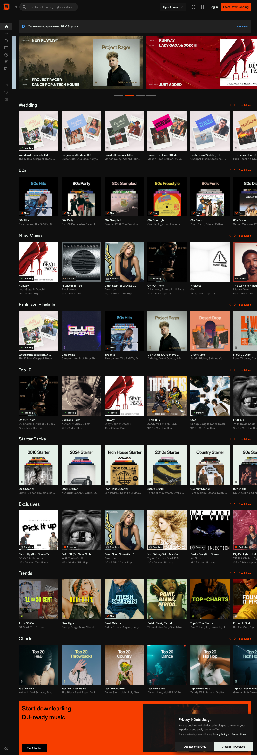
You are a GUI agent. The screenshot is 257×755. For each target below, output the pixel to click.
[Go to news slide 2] (149, 95)
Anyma (167, 627)
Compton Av (110, 358)
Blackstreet (109, 289)
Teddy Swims (153, 627)
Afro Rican (126, 224)
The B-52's (82, 224)
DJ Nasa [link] (119, 554)
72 (189, 293)
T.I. (72, 627)
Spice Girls (109, 159)
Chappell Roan (83, 159)
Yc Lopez (78, 558)
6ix (232, 289)
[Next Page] (235, 105)
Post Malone (239, 493)
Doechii (81, 289)
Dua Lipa (122, 159)
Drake (217, 493)
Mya (122, 627)
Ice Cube (236, 558)
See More (245, 105)
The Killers (65, 159)
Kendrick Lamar (112, 493)
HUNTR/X (210, 692)
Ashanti (168, 159)
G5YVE (64, 558)
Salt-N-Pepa (110, 224)
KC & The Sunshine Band (171, 224)
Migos (224, 558)
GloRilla (128, 493)
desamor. (180, 493)
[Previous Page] (230, 105)
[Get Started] (74, 748)
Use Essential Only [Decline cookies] (195, 747)
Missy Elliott (123, 424)
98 (103, 428)
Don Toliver (238, 627)
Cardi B (212, 558)
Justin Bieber (239, 358)
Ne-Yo (178, 692)
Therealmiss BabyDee (201, 627)
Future (206, 289)
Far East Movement (200, 493)
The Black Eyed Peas (115, 692)
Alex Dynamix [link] (175, 285)
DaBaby (193, 358)
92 (103, 293)
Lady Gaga (66, 289)
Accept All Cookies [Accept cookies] (233, 747)
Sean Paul (167, 493)
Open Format (173, 7)
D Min (196, 293)
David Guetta (207, 358)
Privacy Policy (220, 734)
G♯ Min (112, 562)
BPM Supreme (22, 6)
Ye (103, 558)
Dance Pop (166, 293)
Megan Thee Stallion (201, 159)
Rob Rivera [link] (79, 554)
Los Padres (152, 493)
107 (104, 562)
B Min (110, 293)
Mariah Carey (153, 159)
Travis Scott (116, 558)
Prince (250, 224)
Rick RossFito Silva (131, 358)
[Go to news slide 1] (138, 95)
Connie (149, 224)
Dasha (252, 493)
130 (147, 293)
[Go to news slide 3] (160, 95)
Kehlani (106, 424)
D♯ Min (69, 562)
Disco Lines (195, 692)
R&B (118, 293)
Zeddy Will (194, 424)
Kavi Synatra (78, 692)
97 (232, 562)
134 (190, 428)
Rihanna (179, 159)
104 (233, 428)
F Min (240, 428)
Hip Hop (207, 293)
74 (232, 293)
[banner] (121, 88)
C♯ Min (240, 293)
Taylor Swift (195, 558)
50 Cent (220, 159)
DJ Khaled (194, 289)
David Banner (138, 692)
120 (61, 293)
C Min (68, 293)
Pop (77, 293)
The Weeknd (85, 493)
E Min (154, 293)
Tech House (82, 562)
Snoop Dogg (239, 424)
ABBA (221, 358)
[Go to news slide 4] (171, 95)
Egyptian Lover (208, 224)
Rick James (66, 224)
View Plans (242, 26)
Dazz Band (238, 224)
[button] (193, 7)
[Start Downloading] (236, 7)
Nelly (133, 159)
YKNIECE (211, 424)
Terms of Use (239, 734)
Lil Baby (219, 289)
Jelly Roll (167, 692)
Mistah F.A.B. (134, 627)
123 (61, 562)
